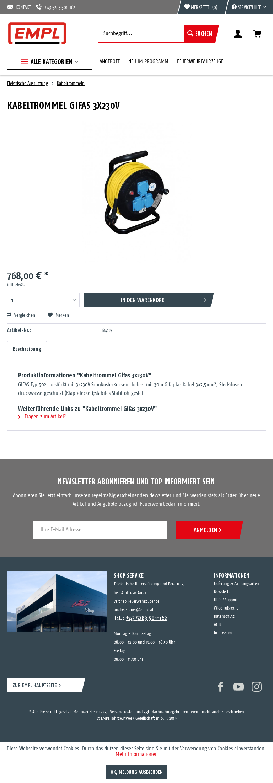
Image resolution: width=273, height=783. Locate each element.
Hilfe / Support (226, 600)
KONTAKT (19, 7)
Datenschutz (224, 616)
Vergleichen (21, 315)
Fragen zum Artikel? (42, 416)
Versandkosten (122, 712)
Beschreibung (27, 349)
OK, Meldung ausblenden (137, 772)
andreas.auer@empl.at (134, 610)
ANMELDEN (207, 530)
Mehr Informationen (137, 754)
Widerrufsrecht (226, 608)
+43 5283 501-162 (55, 7)
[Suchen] (199, 34)
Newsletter (223, 592)
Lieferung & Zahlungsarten (236, 584)
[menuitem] (245, 7)
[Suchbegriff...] (156, 34)
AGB (217, 625)
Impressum (223, 633)
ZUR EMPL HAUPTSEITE (34, 685)
